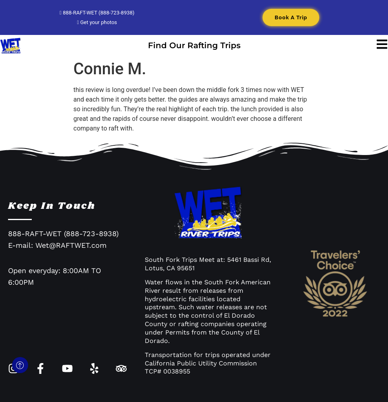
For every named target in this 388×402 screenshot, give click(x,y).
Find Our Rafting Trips (194, 45)
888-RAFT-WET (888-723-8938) (97, 13)
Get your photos (97, 22)
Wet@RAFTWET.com (71, 245)
